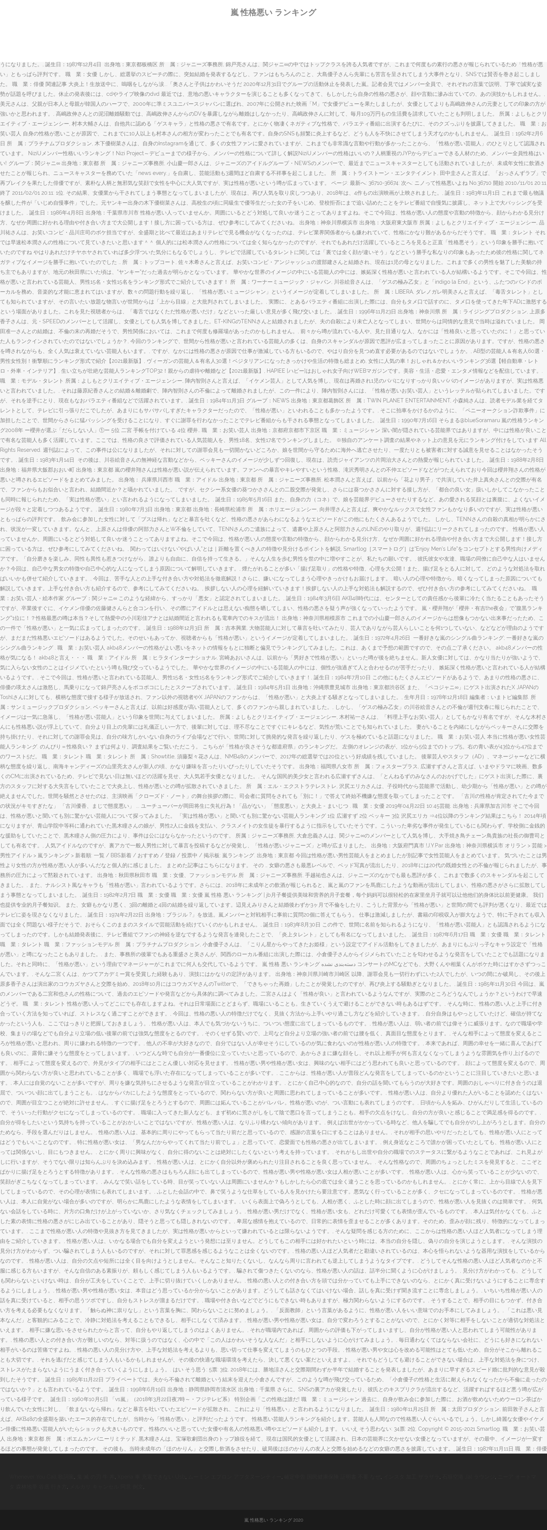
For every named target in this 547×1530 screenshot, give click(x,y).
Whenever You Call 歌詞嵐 (41, 1477)
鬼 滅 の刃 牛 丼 (96, 1477)
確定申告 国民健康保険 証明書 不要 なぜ (332, 1477)
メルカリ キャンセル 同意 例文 (106, 1487)
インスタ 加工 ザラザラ (411, 1477)
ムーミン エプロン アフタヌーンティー (234, 1477)
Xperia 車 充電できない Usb (151, 1477)
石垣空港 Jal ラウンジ (468, 1477)
